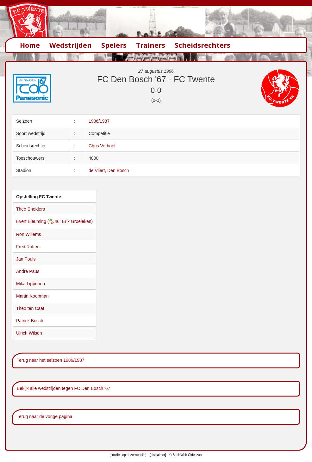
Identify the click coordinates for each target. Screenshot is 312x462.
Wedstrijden (70, 45)
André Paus (27, 271)
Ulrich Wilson (29, 333)
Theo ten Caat (30, 308)
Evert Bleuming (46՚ (39, 221)
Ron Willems (28, 234)
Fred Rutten (28, 246)
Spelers (114, 45)
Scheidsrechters (202, 45)
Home (30, 45)
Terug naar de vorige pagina (44, 416)
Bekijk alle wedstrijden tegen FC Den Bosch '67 (63, 388)
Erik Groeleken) (77, 221)
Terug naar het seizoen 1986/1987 (50, 360)
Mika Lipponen (30, 283)
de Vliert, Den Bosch (109, 170)
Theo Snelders (30, 209)
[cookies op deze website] (127, 455)
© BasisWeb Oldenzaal (185, 455)
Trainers (150, 45)
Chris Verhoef (102, 145)
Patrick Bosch (29, 320)
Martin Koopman (32, 296)
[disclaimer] (158, 455)
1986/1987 (99, 121)
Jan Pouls (25, 259)
